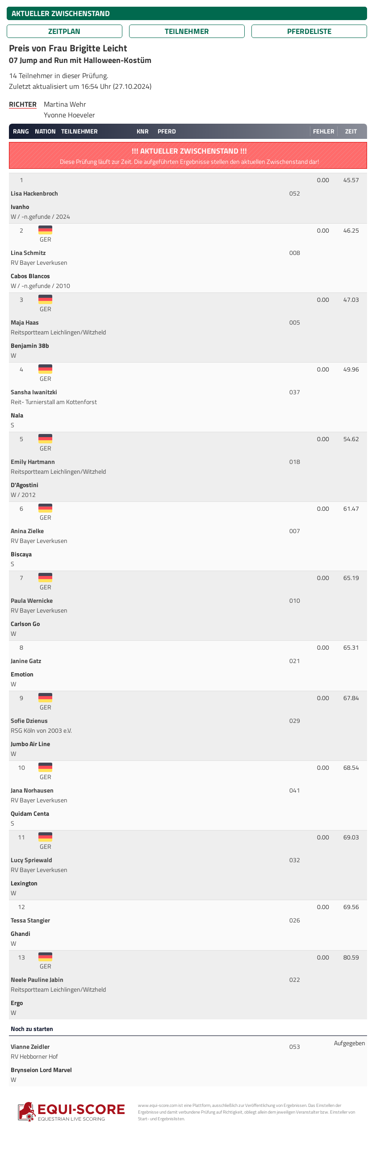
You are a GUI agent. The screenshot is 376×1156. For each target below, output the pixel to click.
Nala (18, 415)
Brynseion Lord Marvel (42, 1070)
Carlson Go (26, 624)
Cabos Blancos (31, 276)
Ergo (17, 1003)
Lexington (25, 883)
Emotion (23, 674)
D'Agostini (25, 485)
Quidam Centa (30, 813)
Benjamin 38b (30, 346)
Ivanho (20, 207)
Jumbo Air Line (31, 744)
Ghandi (21, 934)
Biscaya (22, 554)
